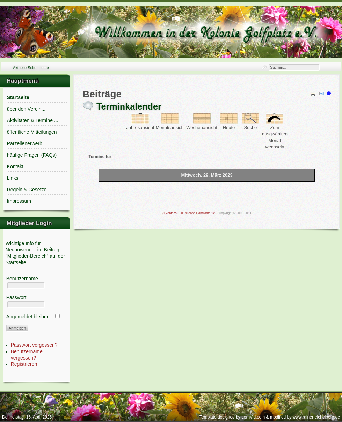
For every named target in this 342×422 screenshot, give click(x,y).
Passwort (16, 297)
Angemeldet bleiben (28, 316)
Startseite (18, 97)
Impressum (19, 201)
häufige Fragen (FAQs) (32, 155)
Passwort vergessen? (34, 345)
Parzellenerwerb (24, 143)
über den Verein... (26, 109)
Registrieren (24, 364)
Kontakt (15, 166)
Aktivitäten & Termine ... (32, 120)
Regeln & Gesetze (27, 189)
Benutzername (22, 278)
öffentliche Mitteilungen (32, 132)
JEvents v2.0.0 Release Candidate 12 (188, 213)
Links (13, 178)
